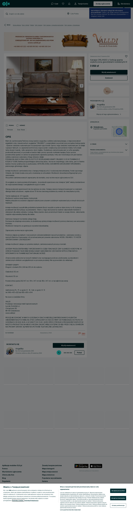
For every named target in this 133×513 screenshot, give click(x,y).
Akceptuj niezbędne (118, 498)
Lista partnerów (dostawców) (70, 510)
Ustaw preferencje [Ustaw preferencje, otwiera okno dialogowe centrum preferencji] (118, 505)
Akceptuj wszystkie (118, 491)
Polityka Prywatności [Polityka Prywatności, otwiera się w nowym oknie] (31, 500)
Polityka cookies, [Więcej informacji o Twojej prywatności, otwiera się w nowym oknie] (18, 500)
